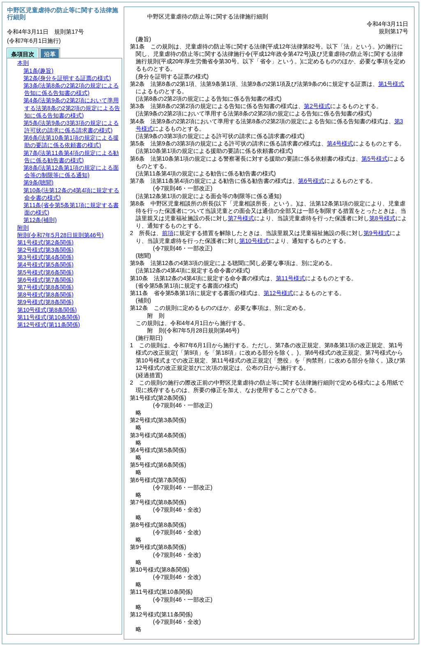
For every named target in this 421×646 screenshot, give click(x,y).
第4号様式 (340, 143)
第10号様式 (254, 241)
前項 (167, 233)
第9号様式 (376, 233)
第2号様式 (317, 106)
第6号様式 (311, 181)
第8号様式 (382, 218)
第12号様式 (278, 293)
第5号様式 (374, 158)
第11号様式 (290, 278)
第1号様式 (391, 84)
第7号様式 (241, 218)
